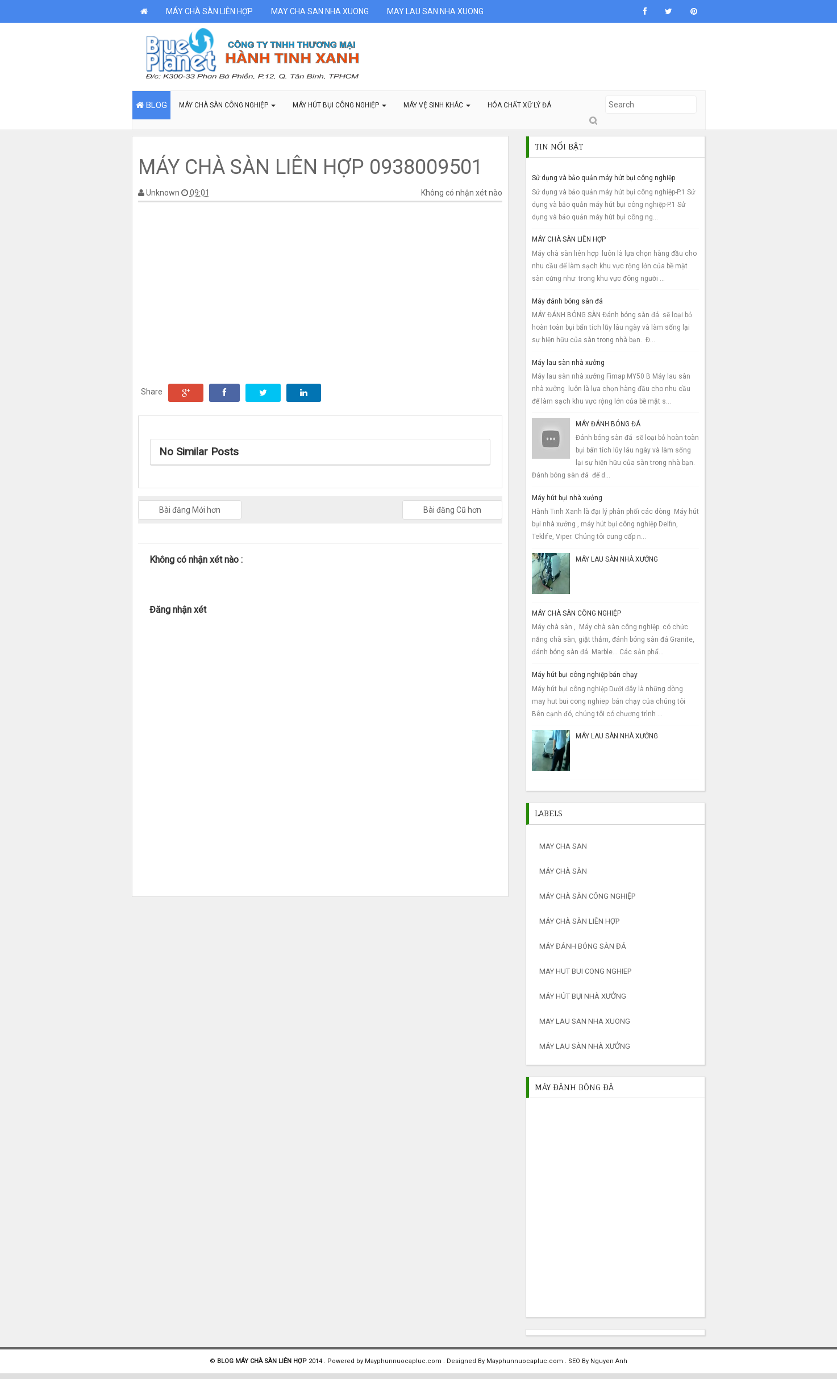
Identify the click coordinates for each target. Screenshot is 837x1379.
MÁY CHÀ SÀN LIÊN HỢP (209, 11)
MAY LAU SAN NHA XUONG (435, 11)
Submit (592, 121)
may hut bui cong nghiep (585, 971)
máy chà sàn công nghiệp (587, 896)
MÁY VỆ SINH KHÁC (436, 105)
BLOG (151, 105)
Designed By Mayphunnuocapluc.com (506, 1361)
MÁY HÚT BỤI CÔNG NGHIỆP (339, 105)
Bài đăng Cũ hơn (452, 509)
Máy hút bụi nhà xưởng (567, 498)
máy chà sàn (563, 871)
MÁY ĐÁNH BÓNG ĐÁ (608, 424)
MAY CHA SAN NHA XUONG (320, 11)
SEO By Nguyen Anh (597, 1361)
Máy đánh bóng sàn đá (567, 301)
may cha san (563, 846)
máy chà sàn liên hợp (579, 921)
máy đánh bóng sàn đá (582, 946)
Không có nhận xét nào (461, 192)
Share (152, 391)
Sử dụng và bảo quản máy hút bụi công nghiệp (603, 178)
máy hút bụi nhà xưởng (582, 996)
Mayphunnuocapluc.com (404, 1361)
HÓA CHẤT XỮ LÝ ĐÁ (519, 105)
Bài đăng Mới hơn (189, 509)
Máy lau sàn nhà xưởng (568, 363)
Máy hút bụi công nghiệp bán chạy (585, 675)
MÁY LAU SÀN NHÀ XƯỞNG (617, 559)
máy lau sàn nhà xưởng (584, 1046)
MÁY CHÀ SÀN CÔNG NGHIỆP (227, 105)
